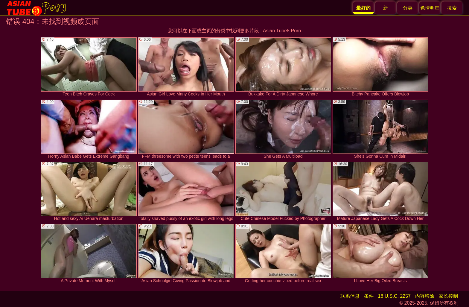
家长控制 (448, 296)
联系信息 (350, 296)
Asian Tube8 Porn (282, 30)
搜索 (452, 7)
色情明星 (429, 7)
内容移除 (424, 296)
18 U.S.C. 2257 (394, 296)
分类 (407, 7)
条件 (369, 296)
